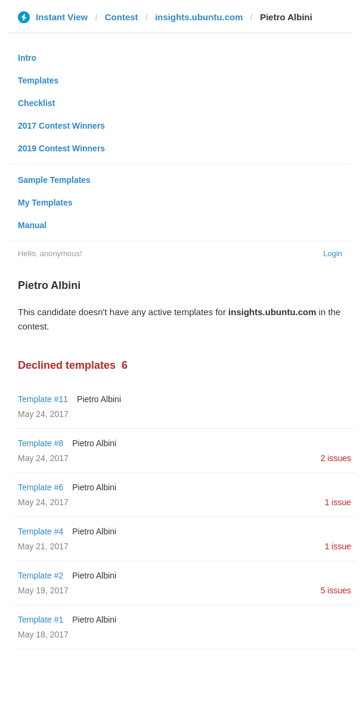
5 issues (336, 590)
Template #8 (40, 443)
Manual (32, 225)
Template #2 (40, 575)
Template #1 (40, 619)
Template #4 (40, 531)
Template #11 (43, 399)
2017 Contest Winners (61, 125)
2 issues (336, 458)
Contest (121, 17)
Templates (38, 80)
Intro (27, 58)
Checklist (36, 103)
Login (332, 253)
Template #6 (40, 487)
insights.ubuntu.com (199, 17)
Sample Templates (54, 180)
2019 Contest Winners (61, 148)
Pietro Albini (99, 399)
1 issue (338, 502)
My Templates (45, 202)
